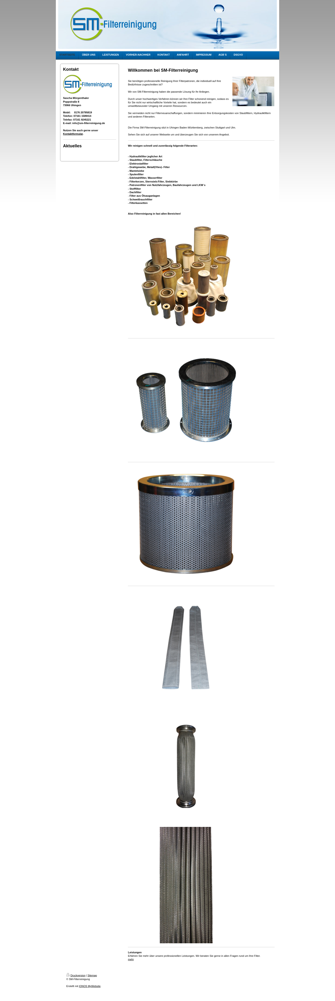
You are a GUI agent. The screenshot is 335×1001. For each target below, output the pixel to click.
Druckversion (75, 975)
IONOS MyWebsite (89, 986)
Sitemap (92, 975)
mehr (131, 959)
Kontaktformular (73, 133)
